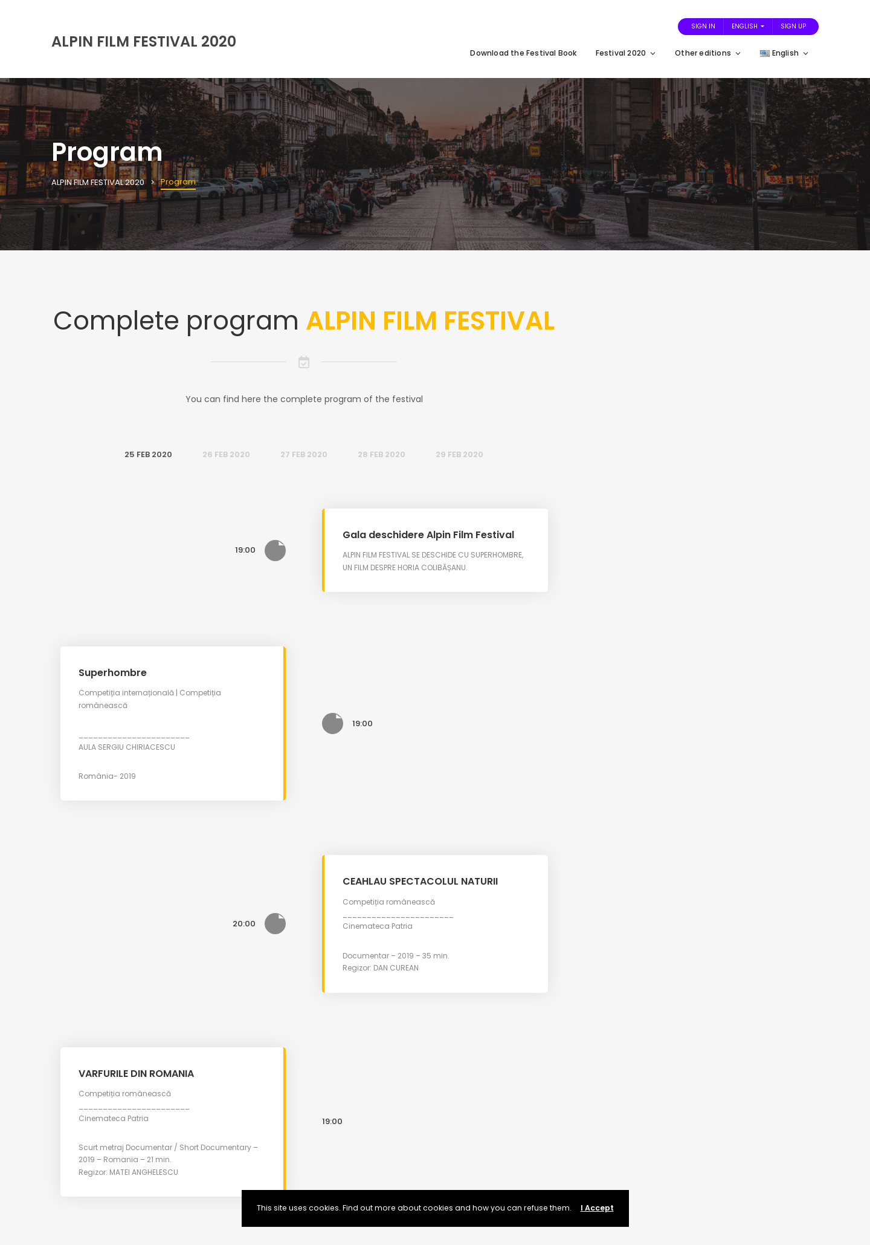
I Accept (597, 1208)
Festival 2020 (626, 53)
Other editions (708, 53)
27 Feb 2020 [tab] (303, 454)
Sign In (703, 26)
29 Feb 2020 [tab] (459, 454)
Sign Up (793, 26)
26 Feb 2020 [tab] (226, 454)
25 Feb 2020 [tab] (148, 454)
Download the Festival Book (523, 53)
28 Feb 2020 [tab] (381, 454)
